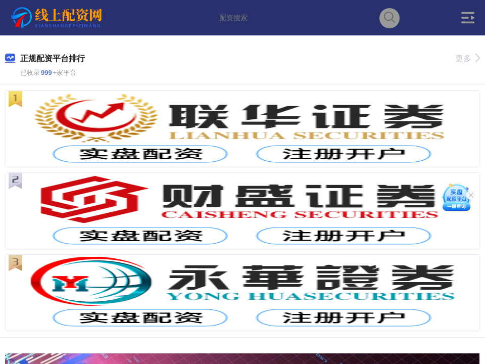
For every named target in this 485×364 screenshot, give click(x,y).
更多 (467, 58)
